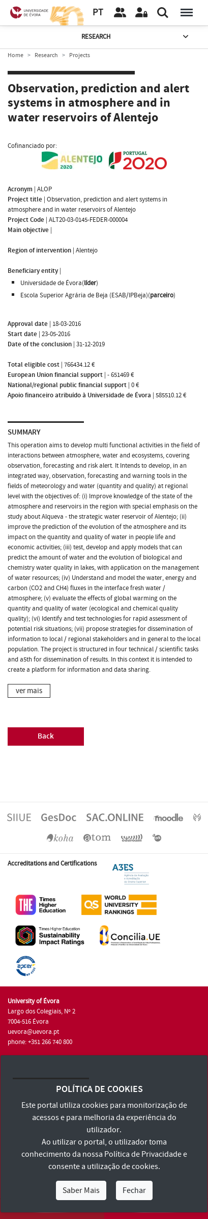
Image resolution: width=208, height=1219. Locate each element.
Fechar (134, 1190)
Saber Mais (81, 1190)
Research (135, 37)
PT (98, 12)
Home (15, 55)
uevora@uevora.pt (33, 1031)
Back (46, 736)
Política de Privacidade (143, 1154)
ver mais (29, 691)
